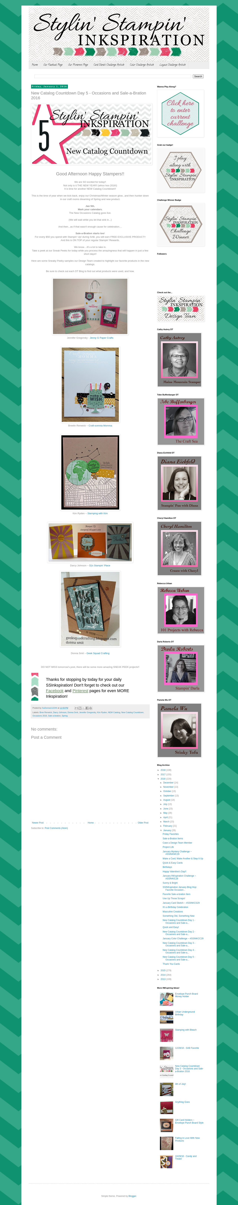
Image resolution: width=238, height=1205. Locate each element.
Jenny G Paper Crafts (101, 337)
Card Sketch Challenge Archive (109, 65)
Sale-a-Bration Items (173, 838)
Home (35, 65)
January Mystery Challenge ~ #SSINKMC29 (177, 852)
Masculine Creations (173, 911)
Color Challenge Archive (142, 65)
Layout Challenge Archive (172, 65)
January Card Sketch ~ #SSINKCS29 (181, 903)
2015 (163, 970)
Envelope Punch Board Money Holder (186, 995)
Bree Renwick (46, 712)
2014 (163, 975)
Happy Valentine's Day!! (174, 871)
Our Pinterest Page (78, 65)
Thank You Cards (171, 964)
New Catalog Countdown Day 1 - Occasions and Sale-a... (179, 921)
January (167, 830)
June (166, 808)
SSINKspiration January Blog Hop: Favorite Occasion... (180, 888)
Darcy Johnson (59, 712)
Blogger (132, 1196)
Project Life (168, 847)
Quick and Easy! (171, 927)
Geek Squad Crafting (97, 653)
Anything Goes (182, 1102)
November (168, 787)
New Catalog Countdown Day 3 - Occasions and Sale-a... (179, 944)
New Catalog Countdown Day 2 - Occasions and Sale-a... (179, 933)
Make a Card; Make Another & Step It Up (183, 858)
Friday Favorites (171, 834)
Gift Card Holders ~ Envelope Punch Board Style (189, 1121)
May (165, 813)
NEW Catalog (114, 712)
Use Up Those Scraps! (174, 898)
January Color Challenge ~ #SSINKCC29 (183, 938)
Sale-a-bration (54, 716)
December (168, 782)
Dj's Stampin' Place (99, 565)
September (169, 795)
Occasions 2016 (40, 716)
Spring (64, 716)
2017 (163, 774)
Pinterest (80, 690)
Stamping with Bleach (186, 1030)
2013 (163, 979)
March (166, 821)
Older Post (143, 822)
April (165, 817)
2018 (163, 770)
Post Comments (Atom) (56, 828)
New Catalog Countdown (132, 712)
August (167, 800)
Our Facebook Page (52, 65)
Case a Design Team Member (177, 842)
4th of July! (180, 1084)
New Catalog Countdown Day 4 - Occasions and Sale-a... (179, 951)
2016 (163, 778)
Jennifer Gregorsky (87, 712)
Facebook (55, 690)
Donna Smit (72, 712)
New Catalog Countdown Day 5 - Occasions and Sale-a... (179, 958)
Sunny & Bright (170, 883)
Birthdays (167, 867)
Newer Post (38, 822)
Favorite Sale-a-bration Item (176, 894)
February (168, 826)
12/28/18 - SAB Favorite (187, 1048)
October (167, 791)
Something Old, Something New (178, 916)
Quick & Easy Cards (173, 863)
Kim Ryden (102, 712)
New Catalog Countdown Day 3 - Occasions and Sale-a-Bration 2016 (189, 1069)
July (165, 804)
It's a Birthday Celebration (175, 907)
